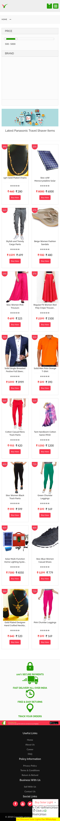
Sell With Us (30, 786)
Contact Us (29, 791)
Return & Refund (30, 775)
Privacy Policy (30, 765)
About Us (30, 744)
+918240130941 (49, 807)
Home (30, 739)
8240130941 (39, 814)
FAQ (30, 754)
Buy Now (15, 197)
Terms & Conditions (30, 770)
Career (30, 749)
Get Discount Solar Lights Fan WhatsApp (36, 819)
